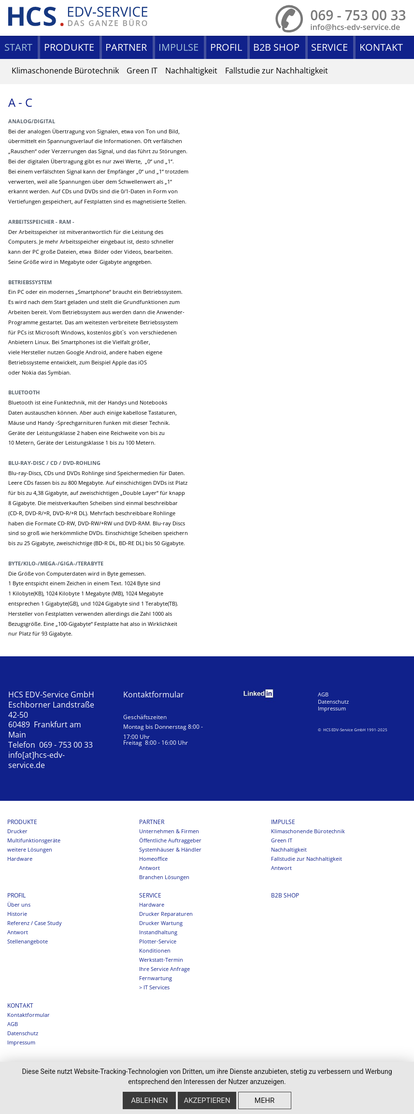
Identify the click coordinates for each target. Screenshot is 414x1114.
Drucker (17, 831)
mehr (265, 1100)
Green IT (142, 70)
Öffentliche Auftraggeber (170, 840)
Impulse (178, 47)
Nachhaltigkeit (191, 70)
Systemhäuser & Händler (170, 849)
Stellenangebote (27, 941)
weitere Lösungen (29, 849)
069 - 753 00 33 (358, 15)
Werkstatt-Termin (161, 959)
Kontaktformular (153, 694)
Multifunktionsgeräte (33, 840)
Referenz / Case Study (34, 923)
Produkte (69, 47)
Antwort (149, 868)
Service (329, 47)
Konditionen (155, 950)
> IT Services (154, 987)
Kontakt (381, 47)
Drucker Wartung (161, 923)
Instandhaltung (158, 932)
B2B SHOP (276, 47)
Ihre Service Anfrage (164, 969)
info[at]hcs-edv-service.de (36, 760)
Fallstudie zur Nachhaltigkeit (276, 70)
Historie (17, 914)
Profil (226, 47)
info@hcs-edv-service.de (355, 27)
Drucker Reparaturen (166, 914)
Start (18, 47)
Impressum (332, 708)
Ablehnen (149, 1100)
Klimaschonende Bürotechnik (65, 70)
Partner (126, 47)
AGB (323, 694)
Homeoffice (153, 858)
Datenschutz (333, 701)
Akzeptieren (207, 1100)
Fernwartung (155, 978)
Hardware (19, 858)
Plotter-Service (157, 941)
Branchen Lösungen (164, 877)
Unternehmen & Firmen (169, 831)
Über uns (18, 904)
